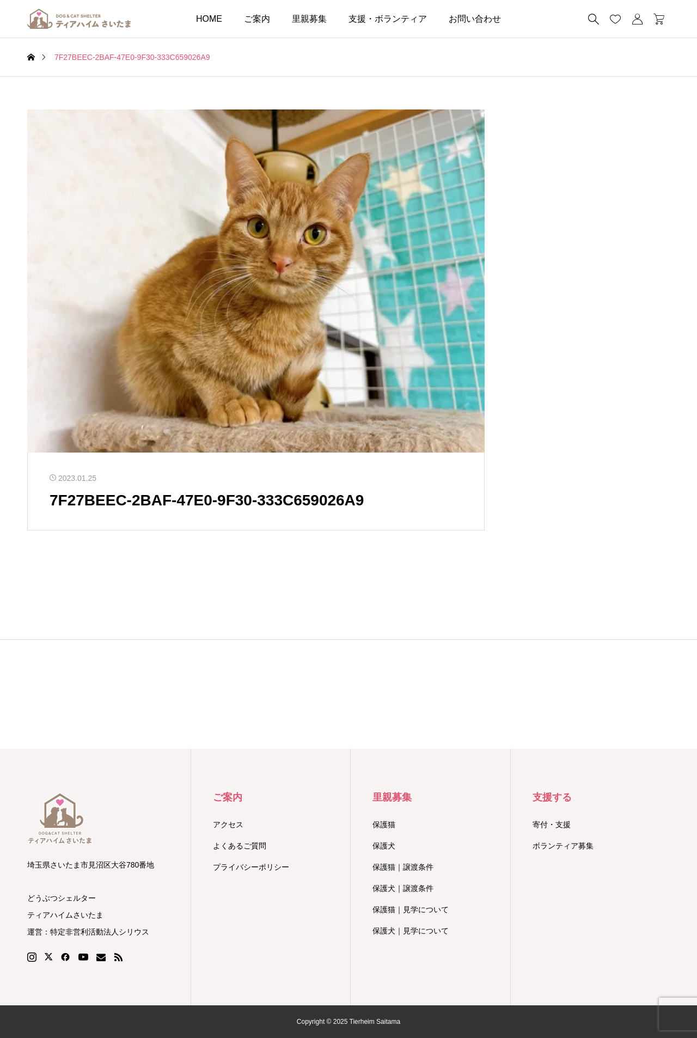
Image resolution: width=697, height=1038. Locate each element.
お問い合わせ (475, 18)
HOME (209, 18)
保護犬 (383, 845)
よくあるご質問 (239, 845)
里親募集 (309, 18)
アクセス (228, 824)
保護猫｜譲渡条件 (402, 867)
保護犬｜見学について (410, 930)
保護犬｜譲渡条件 (402, 888)
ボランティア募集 (563, 845)
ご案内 (257, 18)
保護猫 (383, 824)
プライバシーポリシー (251, 867)
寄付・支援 (552, 824)
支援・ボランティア (387, 18)
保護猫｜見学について (410, 909)
